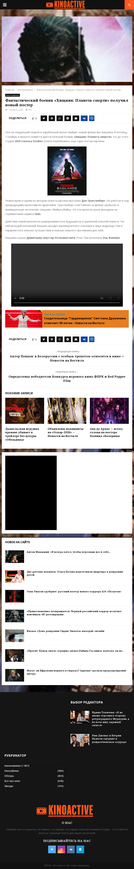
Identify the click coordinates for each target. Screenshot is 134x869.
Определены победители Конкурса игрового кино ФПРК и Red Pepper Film (67, 378)
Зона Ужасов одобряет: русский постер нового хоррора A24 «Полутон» (74, 591)
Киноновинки (12, 95)
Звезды (8, 786)
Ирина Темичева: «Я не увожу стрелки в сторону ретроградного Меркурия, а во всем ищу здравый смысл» (110, 719)
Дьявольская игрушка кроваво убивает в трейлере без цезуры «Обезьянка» (22, 434)
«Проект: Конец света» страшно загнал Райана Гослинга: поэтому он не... (75, 650)
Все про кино (12, 781)
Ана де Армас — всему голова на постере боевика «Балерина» (106, 432)
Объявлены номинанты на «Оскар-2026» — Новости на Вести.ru (65, 432)
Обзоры (9, 775)
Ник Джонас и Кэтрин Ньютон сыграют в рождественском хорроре (109, 738)
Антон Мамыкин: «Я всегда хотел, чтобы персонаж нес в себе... (69, 551)
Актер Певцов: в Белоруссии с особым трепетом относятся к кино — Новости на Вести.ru (67, 358)
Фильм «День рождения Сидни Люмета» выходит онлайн (65, 631)
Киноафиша (11, 770)
